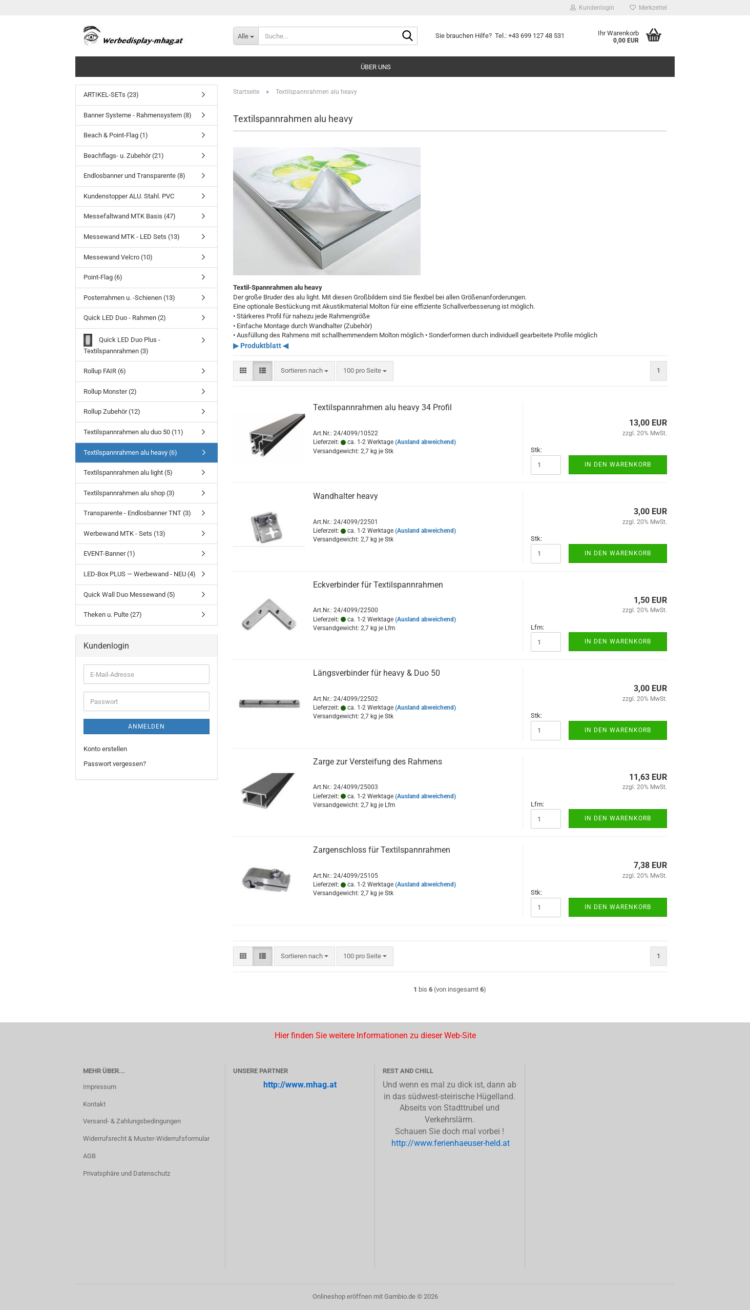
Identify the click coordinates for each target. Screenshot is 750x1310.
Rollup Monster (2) (110, 391)
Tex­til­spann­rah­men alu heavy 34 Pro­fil (382, 407)
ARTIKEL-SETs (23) (111, 94)
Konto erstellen (105, 749)
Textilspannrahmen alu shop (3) (129, 493)
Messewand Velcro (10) (118, 257)
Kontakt (94, 1104)
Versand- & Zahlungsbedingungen (132, 1121)
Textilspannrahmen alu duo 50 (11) (133, 432)
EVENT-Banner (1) (109, 553)
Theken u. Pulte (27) (113, 614)
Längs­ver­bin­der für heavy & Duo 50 (376, 673)
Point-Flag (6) (103, 277)
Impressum (99, 1087)
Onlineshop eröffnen (342, 1296)
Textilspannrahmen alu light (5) (128, 472)
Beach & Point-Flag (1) (116, 135)
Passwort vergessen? (115, 764)
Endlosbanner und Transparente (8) (134, 175)
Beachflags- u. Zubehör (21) (124, 155)
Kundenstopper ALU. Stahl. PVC (129, 196)
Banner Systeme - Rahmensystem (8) (138, 115)
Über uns (376, 67)
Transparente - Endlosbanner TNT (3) (137, 513)
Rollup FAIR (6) (105, 371)
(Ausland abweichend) (425, 442)
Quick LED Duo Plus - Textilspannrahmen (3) (122, 344)
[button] (243, 371)
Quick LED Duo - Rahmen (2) (125, 317)
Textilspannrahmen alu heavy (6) (130, 452)
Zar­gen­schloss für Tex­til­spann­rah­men (381, 850)
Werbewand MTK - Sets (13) (124, 533)
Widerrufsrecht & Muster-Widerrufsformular (146, 1138)
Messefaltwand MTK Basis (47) (130, 216)
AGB (89, 1156)
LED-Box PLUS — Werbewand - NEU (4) (140, 574)
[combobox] (304, 371)
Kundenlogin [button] (592, 7)
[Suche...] (245, 36)
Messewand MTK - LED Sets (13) (132, 236)
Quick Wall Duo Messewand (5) (129, 594)
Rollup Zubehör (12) (112, 411)
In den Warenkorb (618, 464)
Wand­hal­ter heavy (345, 496)
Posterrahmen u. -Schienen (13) (129, 297)
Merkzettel (648, 7)
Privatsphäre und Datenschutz (126, 1173)
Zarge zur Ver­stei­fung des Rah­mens (377, 762)
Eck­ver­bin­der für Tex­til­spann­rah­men (378, 585)
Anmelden (146, 726)
